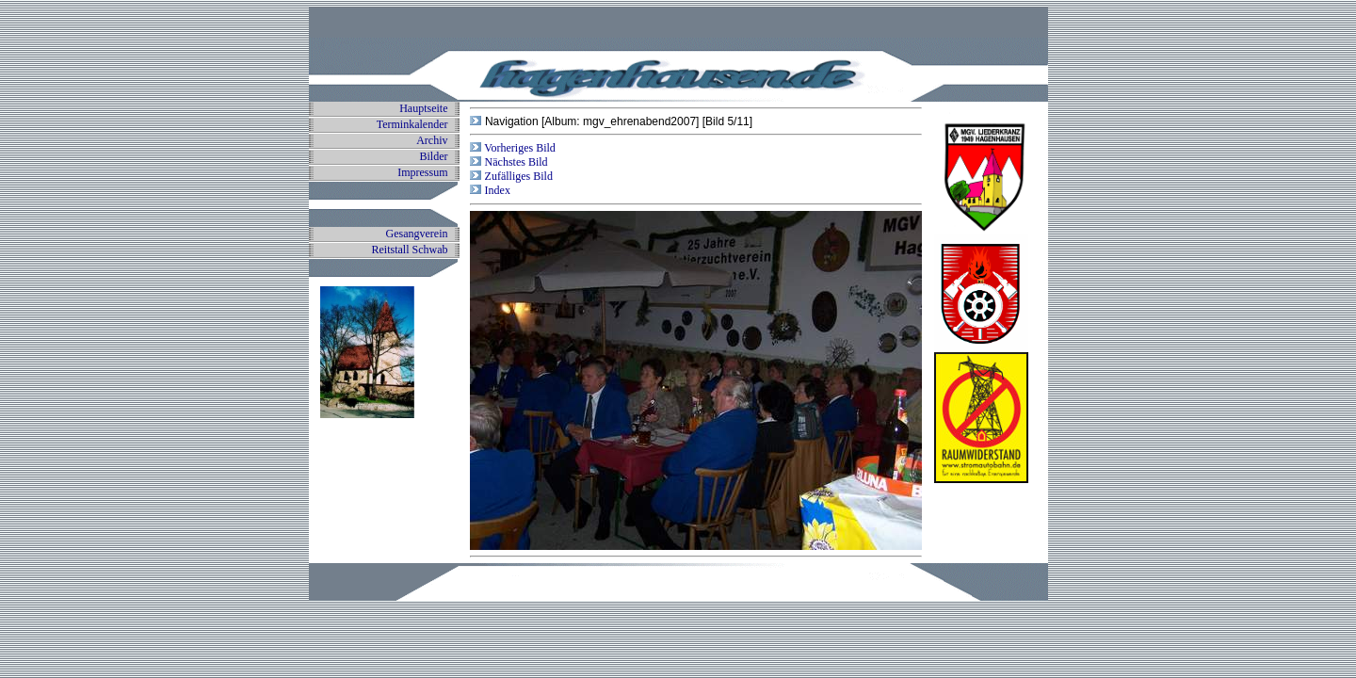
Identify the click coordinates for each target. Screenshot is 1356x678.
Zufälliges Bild (517, 176)
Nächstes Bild (515, 162)
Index (496, 190)
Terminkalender (412, 124)
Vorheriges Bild (519, 147)
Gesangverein (417, 233)
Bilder (434, 156)
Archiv (431, 140)
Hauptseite (423, 108)
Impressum (422, 172)
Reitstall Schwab (410, 249)
